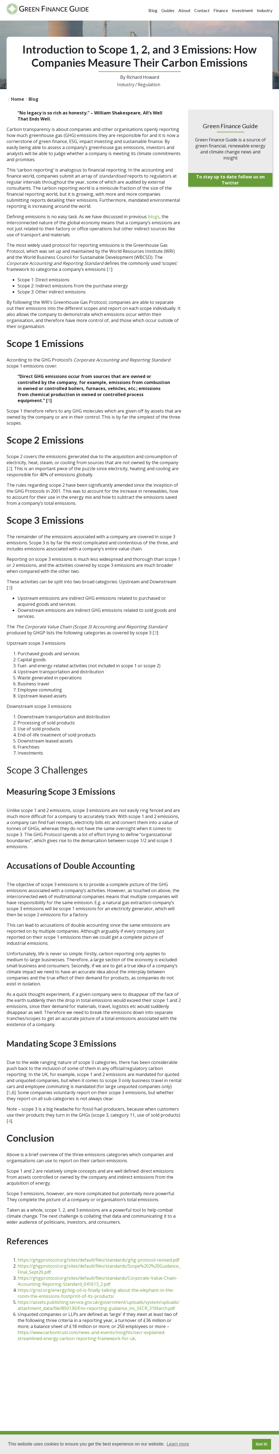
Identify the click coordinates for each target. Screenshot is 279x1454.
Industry (127, 85)
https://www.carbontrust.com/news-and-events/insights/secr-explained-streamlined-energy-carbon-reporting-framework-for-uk (92, 1335)
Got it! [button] (261, 1444)
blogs (153, 217)
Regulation (149, 85)
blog (33, 99)
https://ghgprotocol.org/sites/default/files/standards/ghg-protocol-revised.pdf (98, 1260)
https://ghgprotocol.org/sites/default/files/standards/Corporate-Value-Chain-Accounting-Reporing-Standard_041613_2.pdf (97, 1281)
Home (17, 99)
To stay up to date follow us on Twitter (230, 180)
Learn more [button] (178, 1444)
